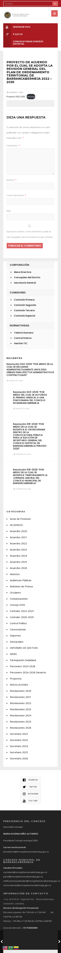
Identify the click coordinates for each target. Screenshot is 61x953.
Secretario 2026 (19, 761)
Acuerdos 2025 (18, 565)
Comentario (13, 148)
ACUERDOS (16, 528)
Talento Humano (23, 336)
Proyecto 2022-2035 (16, 99)
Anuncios (15, 577)
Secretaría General (25, 286)
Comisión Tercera (24, 313)
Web (9, 214)
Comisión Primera (24, 303)
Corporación (19, 268)
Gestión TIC (20, 346)
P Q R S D (13, 34)
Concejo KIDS (17, 608)
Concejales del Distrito (27, 280)
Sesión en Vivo (16, 27)
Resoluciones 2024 (20, 718)
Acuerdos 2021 (18, 540)
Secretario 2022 (19, 737)
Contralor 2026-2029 (22, 620)
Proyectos (16, 681)
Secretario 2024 (19, 749)
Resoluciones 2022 (20, 706)
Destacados (16, 644)
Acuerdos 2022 (18, 546)
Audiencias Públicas (20, 583)
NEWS (13, 657)
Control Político (18, 626)
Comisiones (18, 295)
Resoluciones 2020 (20, 694)
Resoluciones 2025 (20, 724)
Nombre (11, 183)
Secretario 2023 (19, 743)
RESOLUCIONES (19, 687)
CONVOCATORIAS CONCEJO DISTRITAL (23, 43)
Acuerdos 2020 (18, 534)
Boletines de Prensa (21, 589)
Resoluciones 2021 (20, 700)
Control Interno (23, 341)
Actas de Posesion (20, 522)
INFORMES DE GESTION (24, 651)
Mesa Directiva (22, 275)
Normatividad (19, 328)
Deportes (15, 638)
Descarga (31, 99)
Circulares (15, 595)
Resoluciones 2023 (20, 712)
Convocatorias (18, 632)
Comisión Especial (24, 319)
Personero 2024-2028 (22, 669)
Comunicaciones (19, 601)
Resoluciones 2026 (20, 730)
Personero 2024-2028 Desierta (28, 675)
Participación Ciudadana (23, 663)
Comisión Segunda (25, 308)
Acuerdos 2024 (18, 558)
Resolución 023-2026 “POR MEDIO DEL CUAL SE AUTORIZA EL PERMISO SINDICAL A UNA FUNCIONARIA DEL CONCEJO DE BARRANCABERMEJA (30, 401)
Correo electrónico (16, 198)
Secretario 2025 (19, 755)
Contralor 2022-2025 (22, 614)
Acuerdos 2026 (18, 571)
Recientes (14, 361)
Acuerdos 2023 (18, 552)
